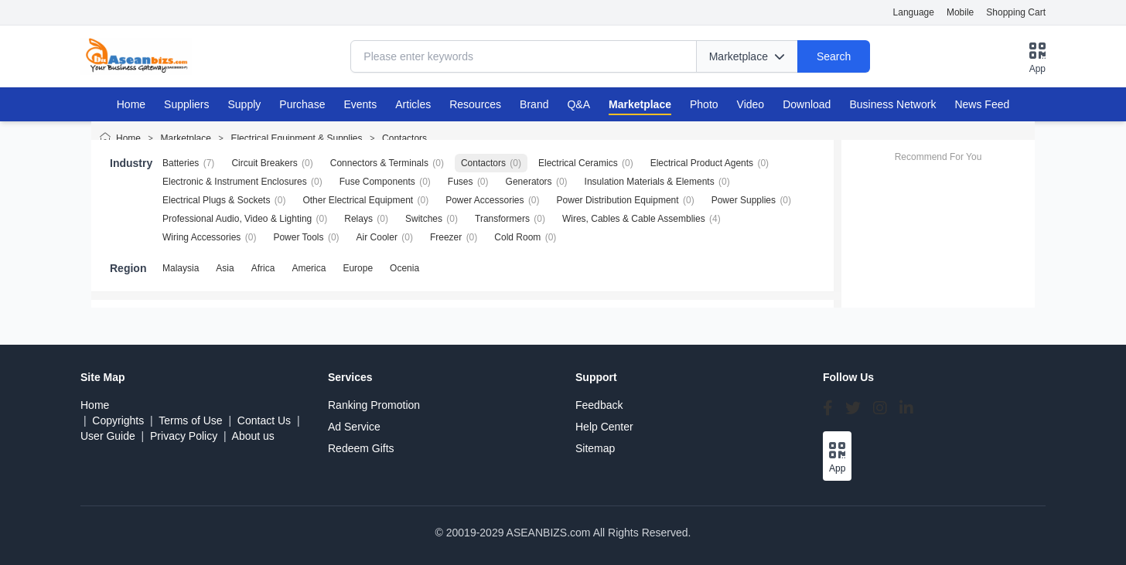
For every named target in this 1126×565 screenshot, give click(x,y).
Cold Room (517, 237)
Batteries (180, 163)
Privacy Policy (183, 436)
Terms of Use (190, 420)
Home (131, 104)
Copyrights (118, 420)
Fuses (460, 181)
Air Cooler (377, 237)
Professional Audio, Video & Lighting (237, 218)
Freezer (446, 237)
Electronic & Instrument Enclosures (234, 181)
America (309, 268)
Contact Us (264, 420)
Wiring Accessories (201, 237)
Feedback (599, 405)
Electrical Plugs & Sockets (216, 200)
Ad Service (354, 426)
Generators (529, 181)
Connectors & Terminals (379, 163)
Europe (358, 268)
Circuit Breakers (264, 163)
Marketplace (186, 138)
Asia (225, 268)
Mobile (960, 12)
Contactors (404, 138)
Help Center (604, 426)
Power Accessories (484, 200)
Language (913, 12)
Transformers (502, 218)
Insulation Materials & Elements (650, 181)
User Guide (107, 436)
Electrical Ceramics (578, 163)
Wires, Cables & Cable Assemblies (633, 218)
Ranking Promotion (374, 405)
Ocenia (404, 268)
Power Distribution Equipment (618, 200)
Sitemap (595, 448)
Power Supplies (743, 200)
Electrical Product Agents (701, 163)
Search (834, 56)
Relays (358, 218)
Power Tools (298, 237)
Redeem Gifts (361, 448)
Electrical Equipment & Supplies (296, 138)
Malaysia (180, 268)
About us (253, 436)
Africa (263, 268)
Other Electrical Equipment (357, 200)
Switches (423, 218)
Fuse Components (377, 181)
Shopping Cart (1016, 12)
